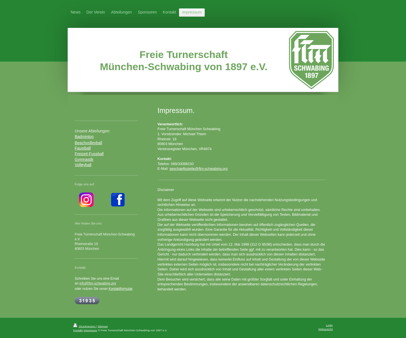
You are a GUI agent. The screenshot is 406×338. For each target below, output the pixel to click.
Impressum (90, 330)
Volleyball (83, 165)
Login (329, 325)
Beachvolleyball (88, 143)
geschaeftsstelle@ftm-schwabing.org (198, 169)
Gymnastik (84, 159)
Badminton (84, 136)
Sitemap (103, 326)
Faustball (83, 148)
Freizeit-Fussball (89, 154)
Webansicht (325, 329)
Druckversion (84, 326)
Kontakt (78, 330)
